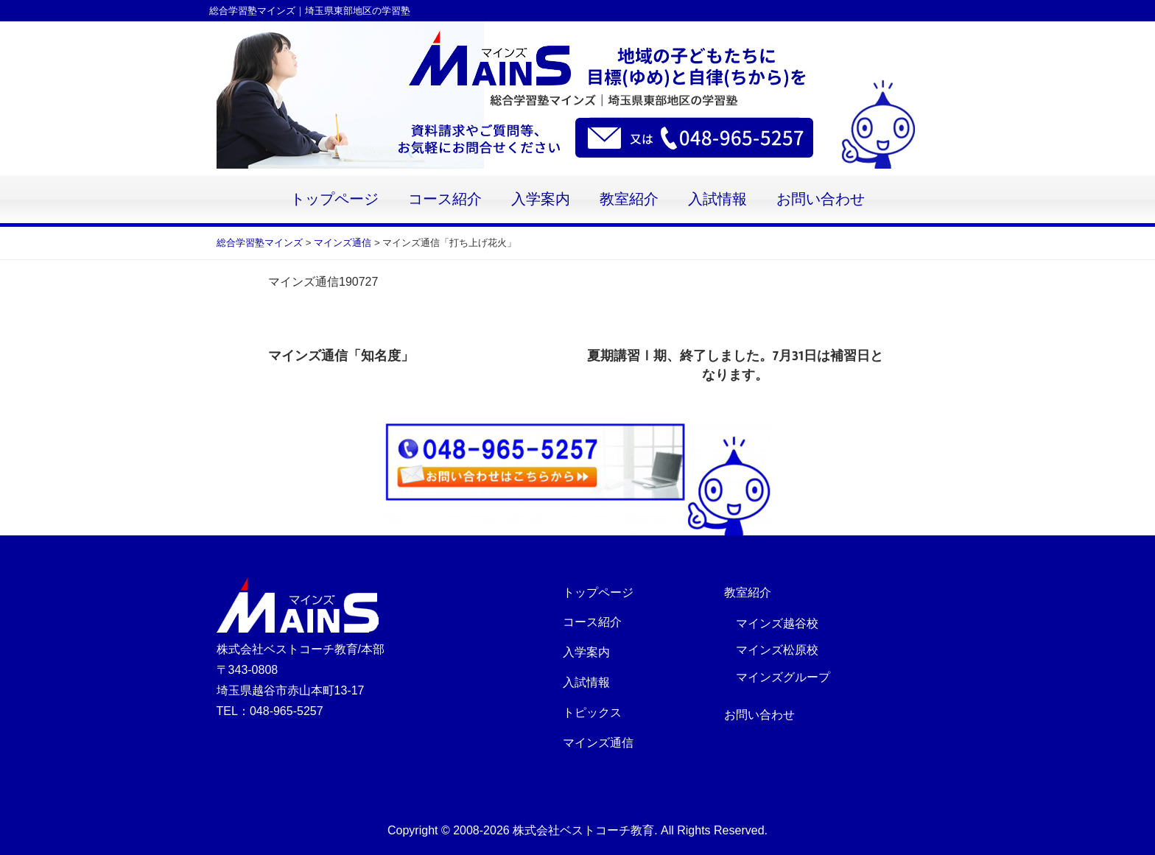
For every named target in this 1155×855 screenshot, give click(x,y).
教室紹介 (629, 199)
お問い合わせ (820, 199)
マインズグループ (783, 677)
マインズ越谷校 (777, 623)
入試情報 (717, 199)
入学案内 (540, 199)
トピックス (592, 712)
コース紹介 (445, 199)
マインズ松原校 (777, 650)
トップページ (334, 199)
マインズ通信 (598, 742)
